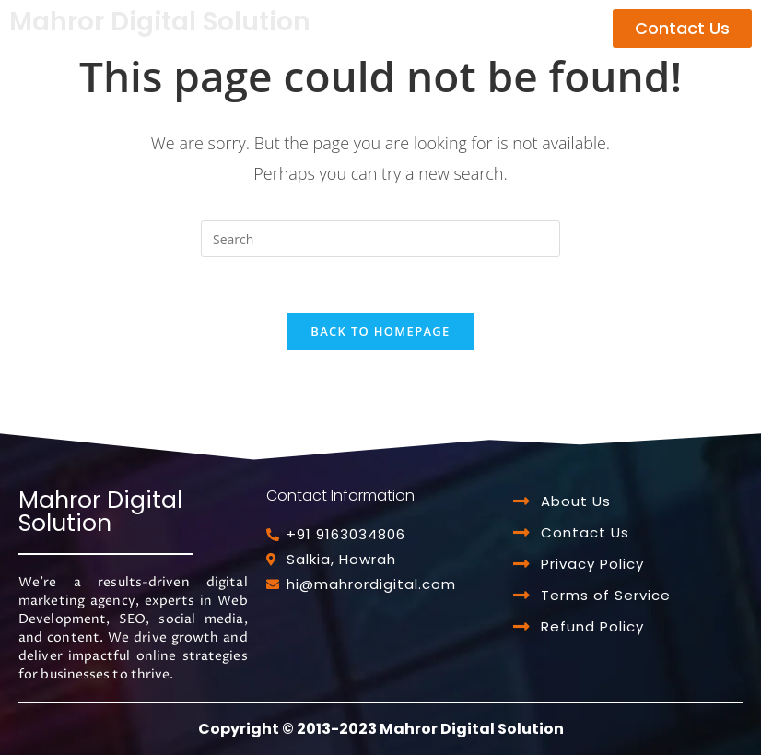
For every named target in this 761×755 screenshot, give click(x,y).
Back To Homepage (380, 331)
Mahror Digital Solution (159, 22)
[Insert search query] (380, 238)
